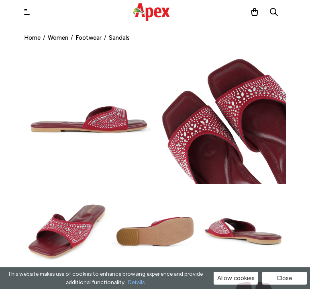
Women (58, 37)
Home (32, 37)
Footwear (88, 37)
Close (284, 278)
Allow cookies (236, 278)
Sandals (119, 37)
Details (136, 282)
